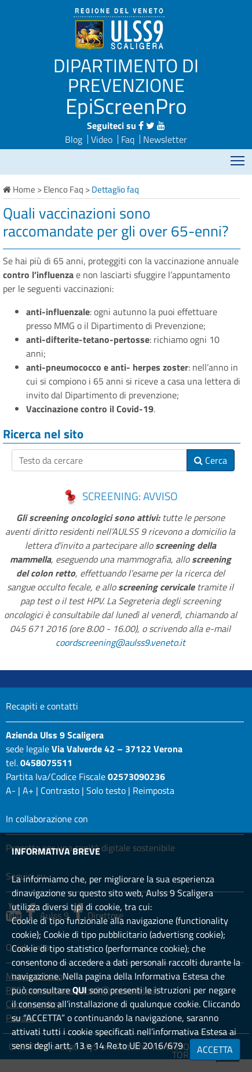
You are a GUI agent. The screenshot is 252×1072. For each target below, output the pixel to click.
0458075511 (46, 763)
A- (11, 790)
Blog (73, 139)
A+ (28, 790)
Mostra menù (238, 157)
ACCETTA (215, 1049)
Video (101, 139)
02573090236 (136, 776)
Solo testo (106, 790)
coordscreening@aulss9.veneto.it (120, 642)
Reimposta (153, 790)
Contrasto (60, 790)
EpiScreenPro (126, 106)
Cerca (210, 460)
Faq (127, 139)
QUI (79, 990)
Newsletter (165, 139)
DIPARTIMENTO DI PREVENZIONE (126, 75)
